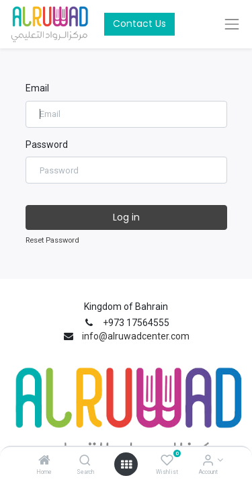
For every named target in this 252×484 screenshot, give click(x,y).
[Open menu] (126, 464)
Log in (126, 217)
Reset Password (52, 240)
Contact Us (139, 23)
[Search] (85, 461)
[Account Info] (208, 461)
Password (47, 144)
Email (37, 88)
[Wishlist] (167, 461)
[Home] (44, 461)
